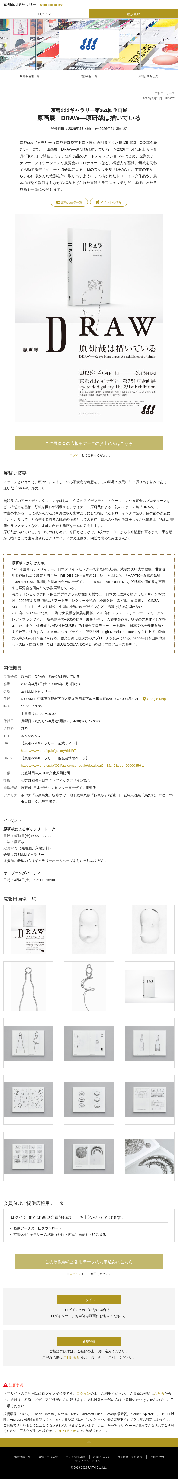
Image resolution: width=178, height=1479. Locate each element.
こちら (159, 1393)
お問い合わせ (101, 1457)
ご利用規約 (71, 1357)
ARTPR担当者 (65, 1431)
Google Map (154, 699)
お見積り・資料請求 (129, 1457)
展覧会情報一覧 (29, 76)
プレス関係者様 (75, 1457)
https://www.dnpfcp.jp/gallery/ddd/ (48, 751)
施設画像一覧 (89, 76)
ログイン (44, 14)
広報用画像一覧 (69, 202)
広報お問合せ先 (148, 76)
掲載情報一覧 (22, 1457)
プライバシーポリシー (89, 1461)
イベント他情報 (108, 202)
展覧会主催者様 (48, 1457)
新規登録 (133, 14)
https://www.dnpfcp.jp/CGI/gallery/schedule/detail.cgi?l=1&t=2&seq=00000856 (82, 765)
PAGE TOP (89, 1442)
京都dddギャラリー (33, 4)
